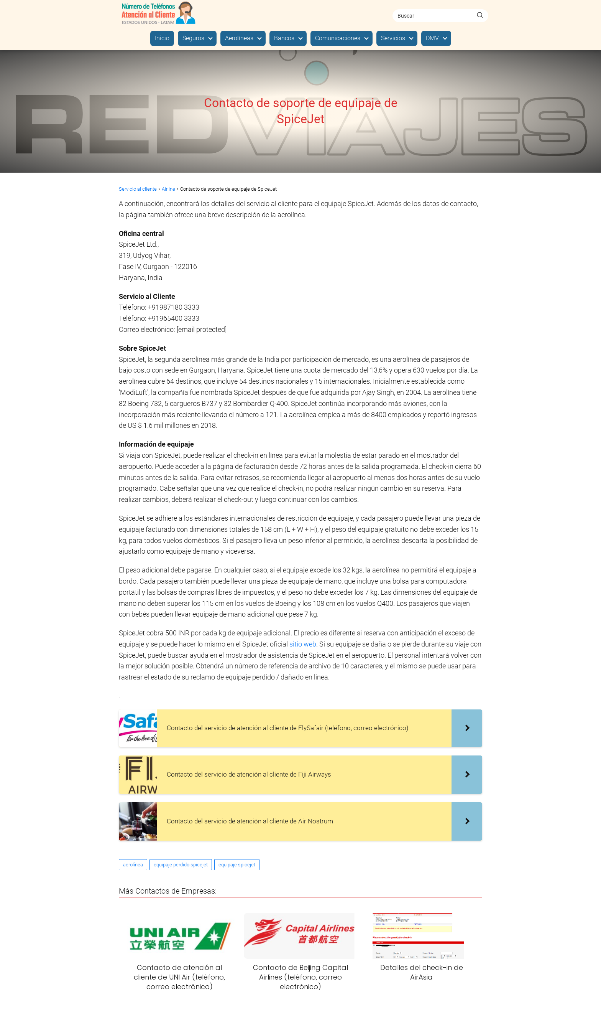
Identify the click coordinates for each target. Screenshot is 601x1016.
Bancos (284, 38)
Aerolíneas (239, 38)
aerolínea (133, 865)
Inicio (162, 38)
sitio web (302, 644)
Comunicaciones (337, 38)
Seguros (193, 38)
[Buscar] (480, 15)
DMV (432, 38)
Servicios (393, 38)
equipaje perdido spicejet (181, 865)
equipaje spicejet (236, 865)
